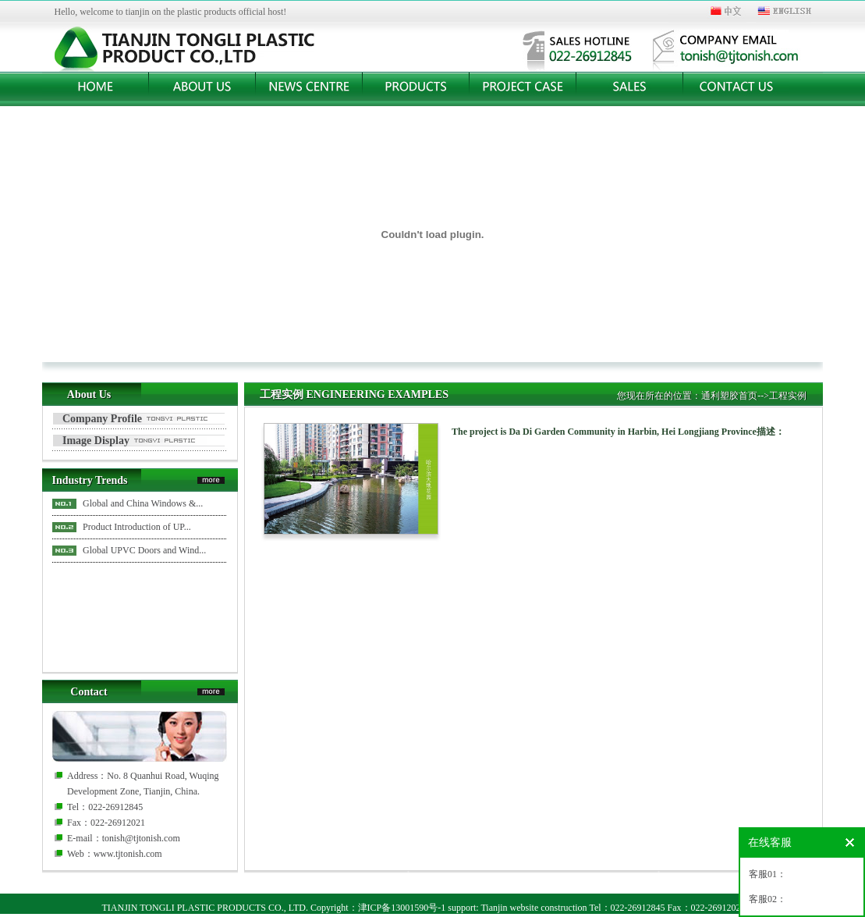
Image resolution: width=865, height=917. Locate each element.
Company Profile (102, 419)
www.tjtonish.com (128, 853)
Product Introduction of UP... (137, 526)
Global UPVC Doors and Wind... (144, 550)
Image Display (95, 440)
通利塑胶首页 (729, 395)
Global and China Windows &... (143, 503)
